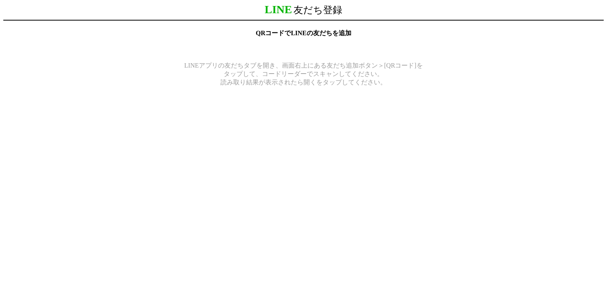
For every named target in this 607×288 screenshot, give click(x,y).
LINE (278, 9)
